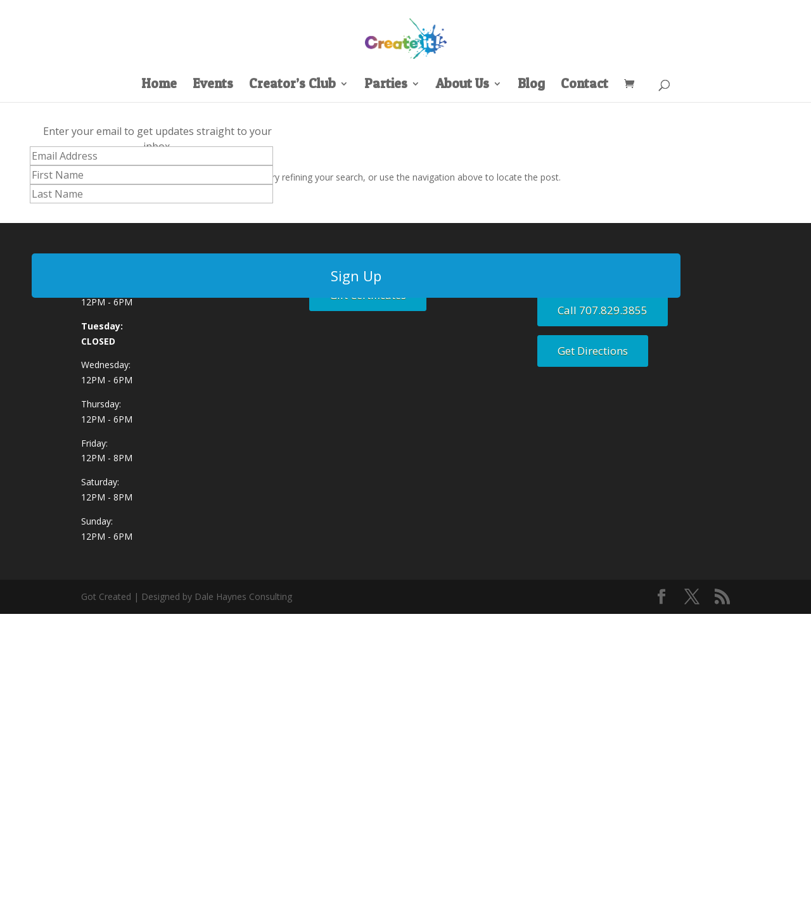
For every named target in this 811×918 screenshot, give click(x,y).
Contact (584, 85)
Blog (531, 85)
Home (159, 85)
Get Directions (593, 350)
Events (213, 85)
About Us (462, 85)
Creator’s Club (292, 85)
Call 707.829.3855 (603, 310)
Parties (385, 85)
